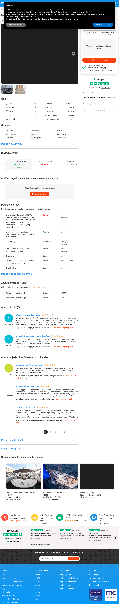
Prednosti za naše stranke (12, 585)
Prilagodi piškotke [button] (15, 24)
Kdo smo (5, 575)
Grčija (37, 582)
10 (75, 432)
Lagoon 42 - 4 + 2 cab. (64, 399)
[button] (112, 5)
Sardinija (38, 575)
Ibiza (36, 599)
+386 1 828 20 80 (97, 578)
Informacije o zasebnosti (11, 603)
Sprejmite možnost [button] (103, 24)
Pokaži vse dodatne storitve (17, 274)
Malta (37, 589)
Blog (3, 589)
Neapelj (38, 596)
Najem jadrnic (65, 575)
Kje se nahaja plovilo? (15, 440)
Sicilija (37, 585)
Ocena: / (75, 521)
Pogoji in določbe (8, 596)
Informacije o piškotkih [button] (79, 12)
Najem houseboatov (67, 589)
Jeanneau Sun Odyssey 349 (61, 328)
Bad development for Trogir (28, 315)
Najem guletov (65, 585)
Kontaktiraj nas (95, 575)
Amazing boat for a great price (29, 365)
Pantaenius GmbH (37, 287)
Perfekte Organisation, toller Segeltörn (33, 336)
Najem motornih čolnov (69, 578)
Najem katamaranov (68, 582)
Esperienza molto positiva (27, 386)
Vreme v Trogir (10, 448)
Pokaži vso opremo (11, 143)
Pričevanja (6, 592)
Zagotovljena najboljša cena (12, 582)
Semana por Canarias (25, 407)
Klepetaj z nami (96, 585)
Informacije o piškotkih (10, 599)
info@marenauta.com (99, 582)
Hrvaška (38, 578)
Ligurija (37, 592)
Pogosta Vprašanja (9, 578)
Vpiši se (73, 558)
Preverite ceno (39, 194)
